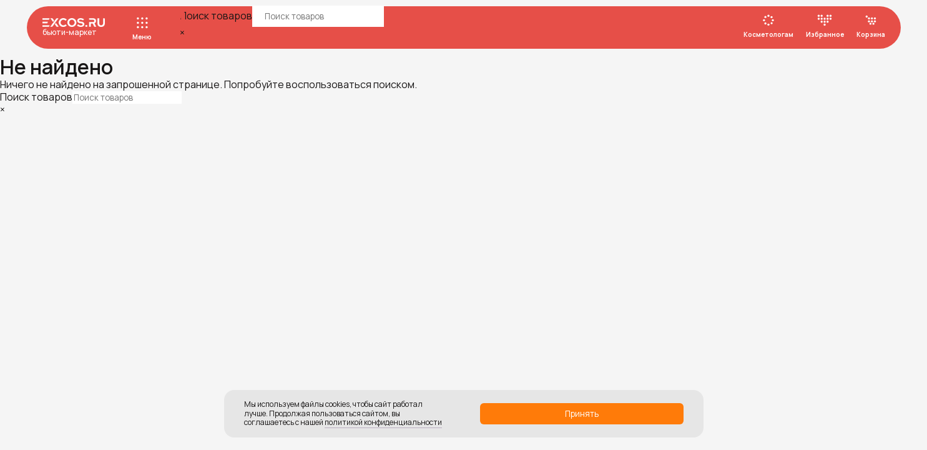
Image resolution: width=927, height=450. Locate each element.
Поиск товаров (216, 15)
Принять (582, 413)
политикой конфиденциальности (383, 422)
